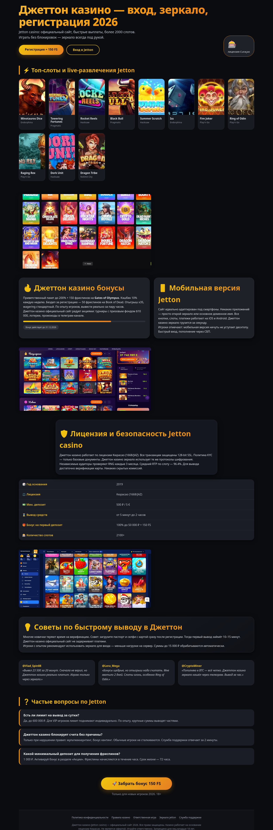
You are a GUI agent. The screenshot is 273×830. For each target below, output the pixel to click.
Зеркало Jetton (167, 803)
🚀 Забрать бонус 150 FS (136, 769)
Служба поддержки (190, 803)
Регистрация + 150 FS (43, 50)
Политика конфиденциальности (90, 803)
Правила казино (120, 803)
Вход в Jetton (87, 50)
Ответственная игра (144, 803)
